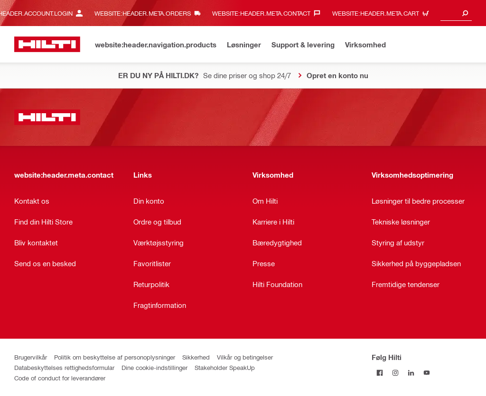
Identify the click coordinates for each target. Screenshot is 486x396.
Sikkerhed (196, 356)
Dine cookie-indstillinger (154, 367)
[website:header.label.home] (47, 44)
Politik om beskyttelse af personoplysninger (114, 356)
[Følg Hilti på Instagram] (395, 372)
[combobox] (456, 13)
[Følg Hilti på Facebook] (379, 372)
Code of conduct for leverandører (59, 377)
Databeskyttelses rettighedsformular (64, 367)
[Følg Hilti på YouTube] (426, 372)
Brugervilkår (30, 356)
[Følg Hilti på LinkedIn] (411, 372)
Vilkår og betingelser (245, 356)
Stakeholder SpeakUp (225, 367)
